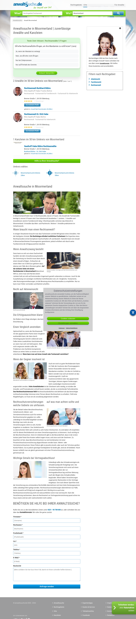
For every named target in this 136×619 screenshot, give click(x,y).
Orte (85, 5)
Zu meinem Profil (32, 105)
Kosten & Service (89, 607)
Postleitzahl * (18, 533)
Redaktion (111, 615)
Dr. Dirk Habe (41, 151)
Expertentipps (94, 5)
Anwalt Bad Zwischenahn (41, 109)
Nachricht (17, 566)
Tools (104, 5)
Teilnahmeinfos (88, 611)
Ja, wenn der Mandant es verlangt (28, 51)
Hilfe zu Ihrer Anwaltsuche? (46, 161)
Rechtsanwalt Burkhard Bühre (37, 88)
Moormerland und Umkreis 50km (64, 174)
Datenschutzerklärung (71, 328)
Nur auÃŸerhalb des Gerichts (26, 65)
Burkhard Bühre (30, 151)
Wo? (69, 13)
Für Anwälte (119, 5)
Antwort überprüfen (46, 73)
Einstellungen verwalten (68, 323)
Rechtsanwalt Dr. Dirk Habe (36, 114)
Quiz (110, 5)
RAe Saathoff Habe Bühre (35, 117)
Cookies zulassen (68, 319)
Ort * (15, 541)
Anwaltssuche (17, 20)
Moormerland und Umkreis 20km (30, 174)
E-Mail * (16, 557)
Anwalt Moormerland (30, 20)
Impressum (62, 328)
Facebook (86, 615)
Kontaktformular (104, 63)
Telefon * (16, 549)
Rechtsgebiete (76, 5)
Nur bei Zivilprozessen (24, 60)
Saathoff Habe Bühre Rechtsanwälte (40, 146)
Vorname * (17, 517)
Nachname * (18, 525)
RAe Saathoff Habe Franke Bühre (38, 91)
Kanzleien (57, 615)
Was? (17, 13)
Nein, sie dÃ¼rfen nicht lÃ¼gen (27, 56)
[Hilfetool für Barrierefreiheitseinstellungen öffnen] (133, 313)
